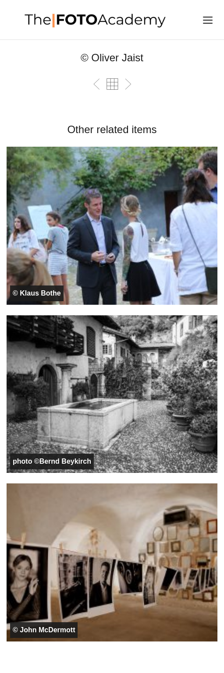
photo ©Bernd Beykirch (52, 461)
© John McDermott (44, 630)
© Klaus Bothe (37, 293)
